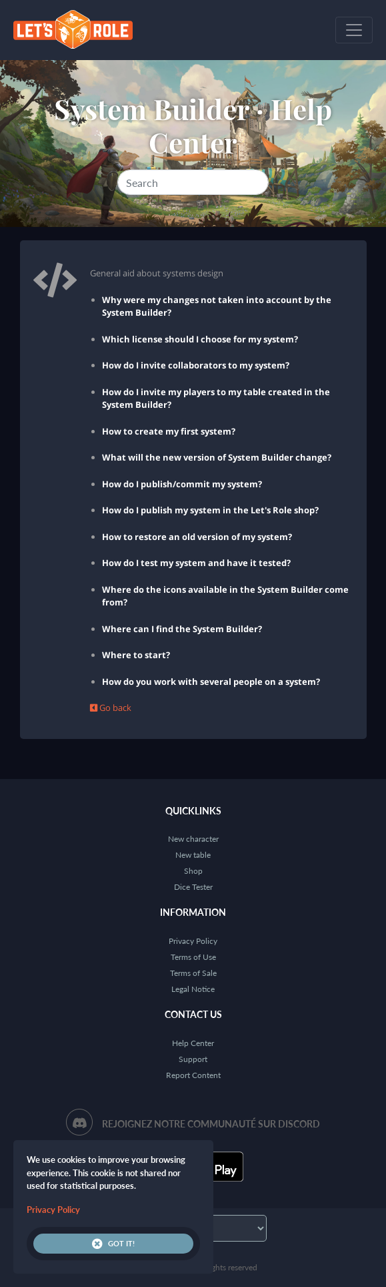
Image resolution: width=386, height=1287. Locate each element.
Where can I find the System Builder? (182, 629)
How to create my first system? (168, 431)
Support (193, 1059)
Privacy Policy (193, 941)
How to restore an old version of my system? (197, 537)
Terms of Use (193, 957)
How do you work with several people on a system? (211, 682)
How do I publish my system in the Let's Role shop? (210, 510)
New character (193, 839)
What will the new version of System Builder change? (216, 457)
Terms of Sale (193, 973)
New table (193, 855)
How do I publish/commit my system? (182, 484)
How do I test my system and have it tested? (196, 563)
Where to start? (136, 655)
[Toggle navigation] (354, 30)
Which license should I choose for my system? (200, 339)
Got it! (113, 1243)
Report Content (193, 1075)
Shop (193, 871)
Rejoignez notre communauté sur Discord (211, 1123)
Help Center (193, 1043)
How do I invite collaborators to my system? (195, 365)
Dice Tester (193, 887)
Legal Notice (193, 989)
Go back (110, 708)
